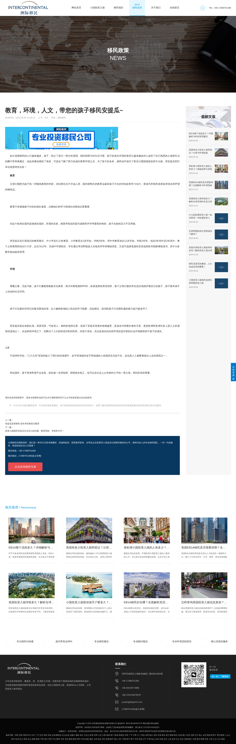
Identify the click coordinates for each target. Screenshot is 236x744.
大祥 (211, 739)
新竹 (167, 735)
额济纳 (209, 735)
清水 (46, 739)
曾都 (107, 739)
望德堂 (121, 735)
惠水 (198, 739)
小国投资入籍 (97, 6)
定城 (54, 735)
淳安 (50, 739)
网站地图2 (155, 723)
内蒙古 (72, 735)
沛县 (206, 739)
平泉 (62, 739)
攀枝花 (58, 735)
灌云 (81, 735)
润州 (155, 735)
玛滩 (124, 739)
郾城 (171, 735)
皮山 (29, 739)
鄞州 (58, 739)
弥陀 (45, 735)
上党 (169, 739)
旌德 (37, 739)
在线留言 (174, 6)
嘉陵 (87, 739)
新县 (163, 735)
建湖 (70, 739)
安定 (182, 739)
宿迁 (103, 739)
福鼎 (108, 735)
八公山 (227, 735)
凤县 (140, 739)
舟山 (21, 739)
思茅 (96, 735)
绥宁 (128, 739)
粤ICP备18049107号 (134, 723)
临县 (99, 739)
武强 (188, 735)
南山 (151, 735)
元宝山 (86, 735)
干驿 (42, 739)
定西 (126, 735)
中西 (134, 735)
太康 (104, 735)
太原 (95, 739)
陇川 (190, 739)
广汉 (37, 735)
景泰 (25, 739)
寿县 (143, 735)
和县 (50, 735)
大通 (194, 739)
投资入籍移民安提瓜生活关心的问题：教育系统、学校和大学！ (34, 431)
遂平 (79, 739)
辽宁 (145, 739)
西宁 (214, 735)
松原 (17, 739)
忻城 (161, 739)
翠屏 (91, 735)
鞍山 (116, 739)
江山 (215, 739)
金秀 (147, 735)
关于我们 (156, 6)
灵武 (66, 739)
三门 (139, 735)
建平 (112, 739)
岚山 (153, 739)
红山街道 (65, 735)
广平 (130, 735)
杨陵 (77, 735)
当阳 (192, 735)
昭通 (202, 739)
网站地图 (146, 723)
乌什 (120, 739)
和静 (25, 735)
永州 (165, 739)
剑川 (29, 735)
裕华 (13, 739)
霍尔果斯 (220, 735)
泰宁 (132, 739)
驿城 (116, 735)
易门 (112, 735)
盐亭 (173, 739)
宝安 (41, 735)
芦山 (54, 739)
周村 (17, 735)
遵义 (184, 735)
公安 (100, 735)
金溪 (180, 735)
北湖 (159, 735)
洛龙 (157, 739)
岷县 (223, 739)
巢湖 (75, 739)
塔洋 (136, 739)
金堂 (204, 735)
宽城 (186, 739)
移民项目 (118, 6)
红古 (178, 739)
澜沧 (91, 739)
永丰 (33, 735)
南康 (33, 739)
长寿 (83, 739)
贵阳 (21, 735)
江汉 (219, 739)
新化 (176, 735)
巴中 (196, 735)
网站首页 (76, 6)
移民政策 (137, 6)
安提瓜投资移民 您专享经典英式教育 (22, 423)
